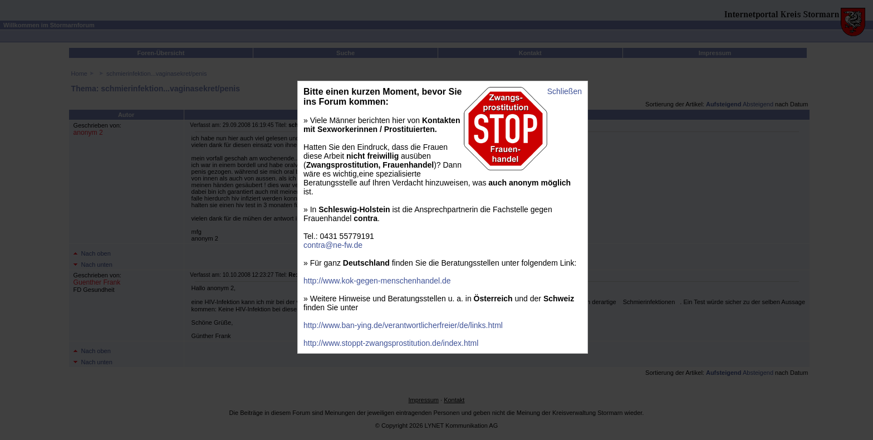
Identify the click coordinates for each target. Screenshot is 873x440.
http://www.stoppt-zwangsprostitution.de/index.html (390, 343)
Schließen (564, 91)
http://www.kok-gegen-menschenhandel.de (377, 280)
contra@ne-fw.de (332, 245)
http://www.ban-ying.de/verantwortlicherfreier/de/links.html (403, 325)
